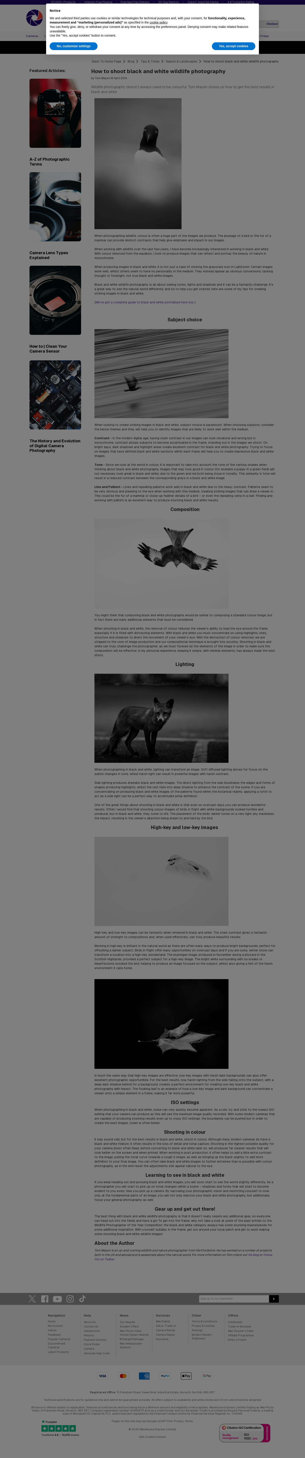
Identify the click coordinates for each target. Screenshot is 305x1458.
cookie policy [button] (158, 22)
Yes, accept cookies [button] (233, 46)
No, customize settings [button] (73, 46)
